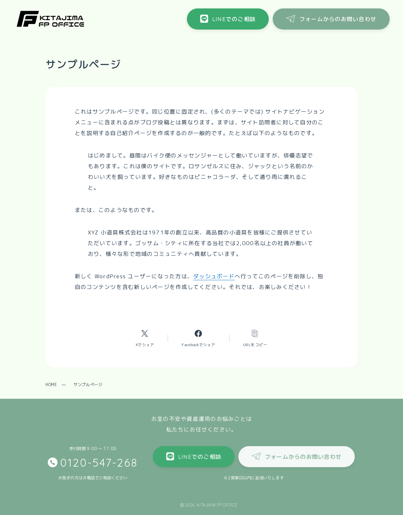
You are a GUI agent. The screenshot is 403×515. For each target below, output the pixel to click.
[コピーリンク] (255, 338)
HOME (51, 384)
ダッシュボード (214, 276)
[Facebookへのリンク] (198, 338)
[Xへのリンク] (145, 338)
